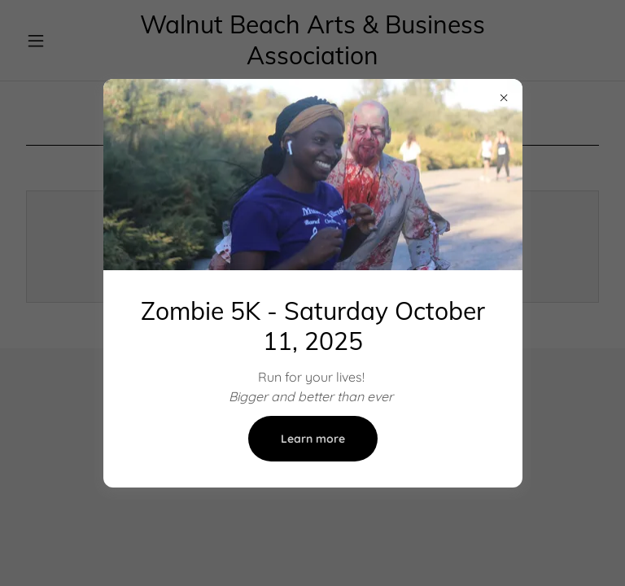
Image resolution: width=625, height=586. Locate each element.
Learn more (313, 438)
